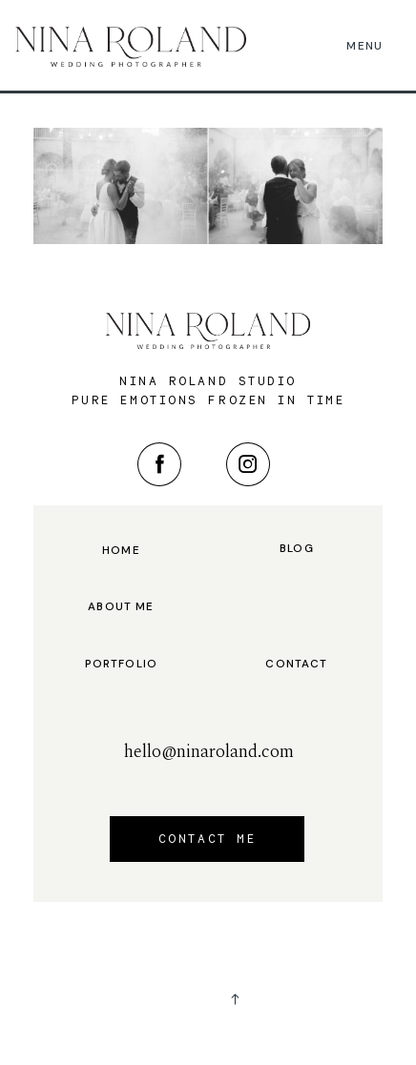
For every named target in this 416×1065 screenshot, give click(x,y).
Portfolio (121, 664)
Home (121, 551)
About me (121, 607)
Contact (296, 664)
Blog (297, 549)
